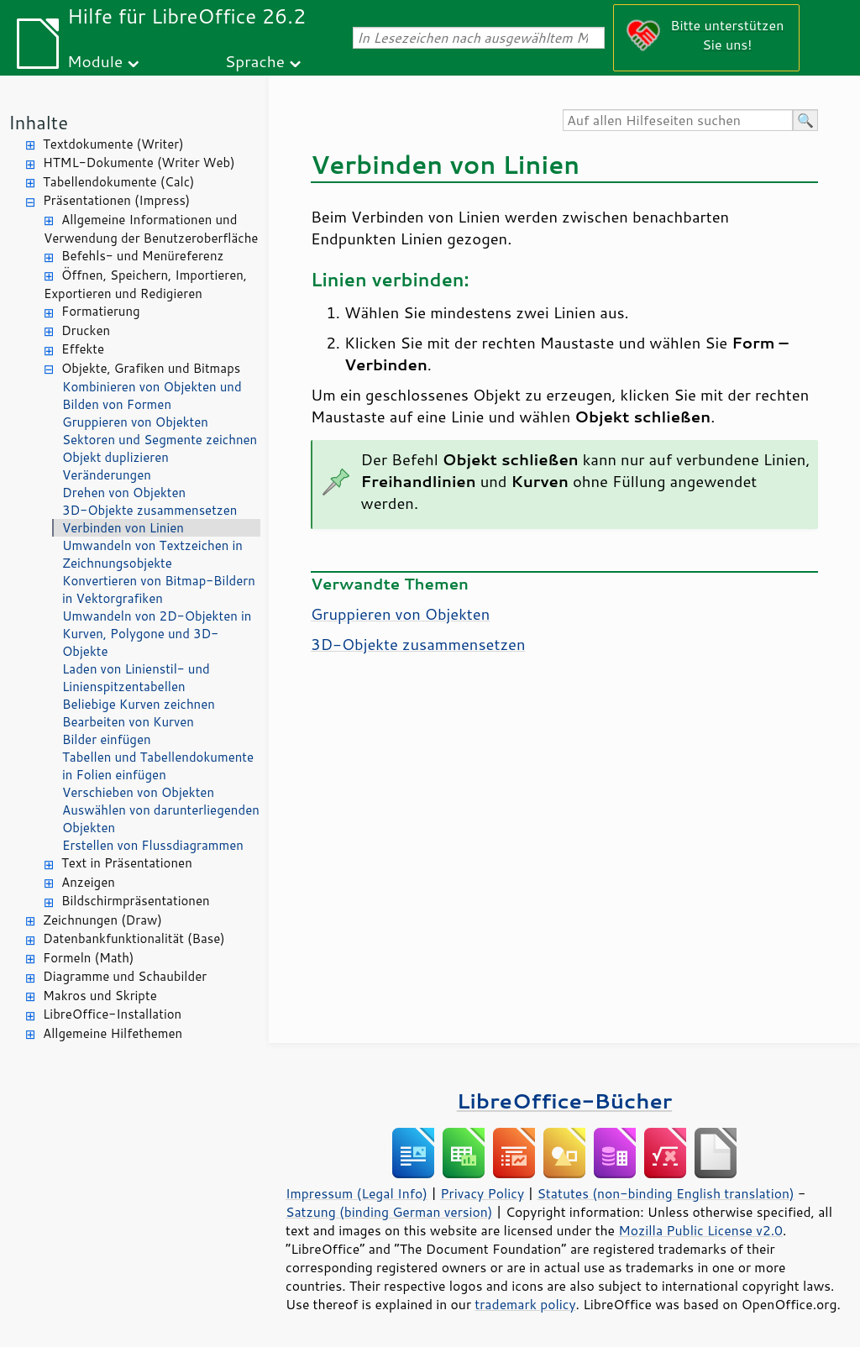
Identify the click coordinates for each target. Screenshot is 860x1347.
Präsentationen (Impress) (116, 200)
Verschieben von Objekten (138, 792)
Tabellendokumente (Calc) (118, 182)
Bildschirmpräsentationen (135, 900)
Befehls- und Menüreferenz (142, 256)
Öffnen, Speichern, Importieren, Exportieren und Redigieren (145, 284)
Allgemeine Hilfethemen (112, 1033)
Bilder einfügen (106, 739)
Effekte (82, 349)
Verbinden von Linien (123, 528)
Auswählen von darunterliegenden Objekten (161, 818)
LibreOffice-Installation (112, 1014)
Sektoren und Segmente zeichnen (159, 439)
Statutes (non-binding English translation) (665, 1193)
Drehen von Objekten (124, 492)
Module (95, 61)
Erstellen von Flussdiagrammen (153, 845)
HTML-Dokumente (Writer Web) (139, 162)
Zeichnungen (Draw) (102, 920)
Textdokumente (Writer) (113, 144)
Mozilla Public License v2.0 (700, 1230)
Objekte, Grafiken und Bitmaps (150, 368)
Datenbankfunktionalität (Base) (134, 938)
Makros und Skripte (100, 995)
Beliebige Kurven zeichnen (138, 704)
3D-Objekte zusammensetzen (149, 510)
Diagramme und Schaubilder (125, 976)
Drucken (85, 330)
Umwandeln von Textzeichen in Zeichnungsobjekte (152, 554)
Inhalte (38, 122)
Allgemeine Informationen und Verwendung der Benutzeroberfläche (151, 229)
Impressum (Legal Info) (356, 1193)
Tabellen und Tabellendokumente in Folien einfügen (158, 766)
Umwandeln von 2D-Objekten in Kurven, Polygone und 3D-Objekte (156, 633)
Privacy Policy (482, 1193)
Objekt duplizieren (115, 457)
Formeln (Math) (88, 958)
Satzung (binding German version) (389, 1212)
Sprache (255, 61)
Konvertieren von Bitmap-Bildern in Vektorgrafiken (158, 589)
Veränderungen (106, 475)
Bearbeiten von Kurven (128, 722)
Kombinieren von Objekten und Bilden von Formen (152, 395)
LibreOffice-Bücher (564, 1100)
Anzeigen (88, 882)
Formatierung (100, 311)
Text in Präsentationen (126, 863)
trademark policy (525, 1304)
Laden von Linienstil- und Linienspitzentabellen (136, 677)
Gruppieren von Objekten (135, 422)
